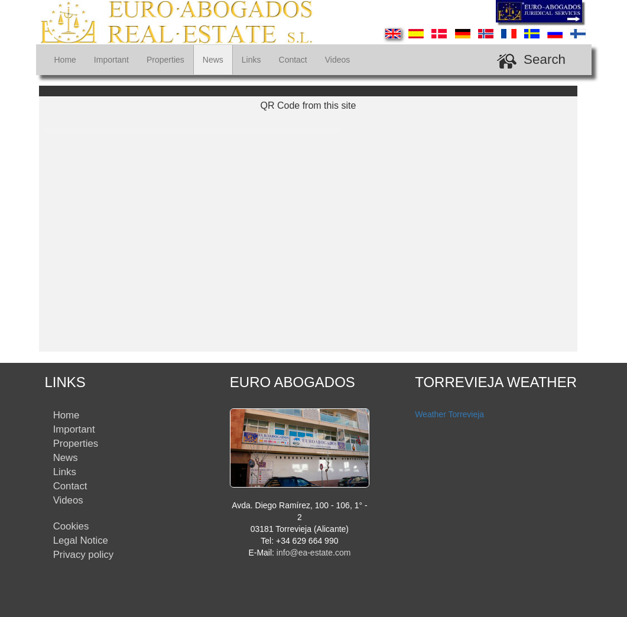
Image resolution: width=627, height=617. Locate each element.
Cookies (71, 526)
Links (251, 59)
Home (65, 59)
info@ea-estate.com (314, 552)
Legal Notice (80, 540)
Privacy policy (83, 554)
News (213, 59)
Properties (165, 59)
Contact (293, 59)
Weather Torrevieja (449, 414)
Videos (337, 59)
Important (111, 59)
